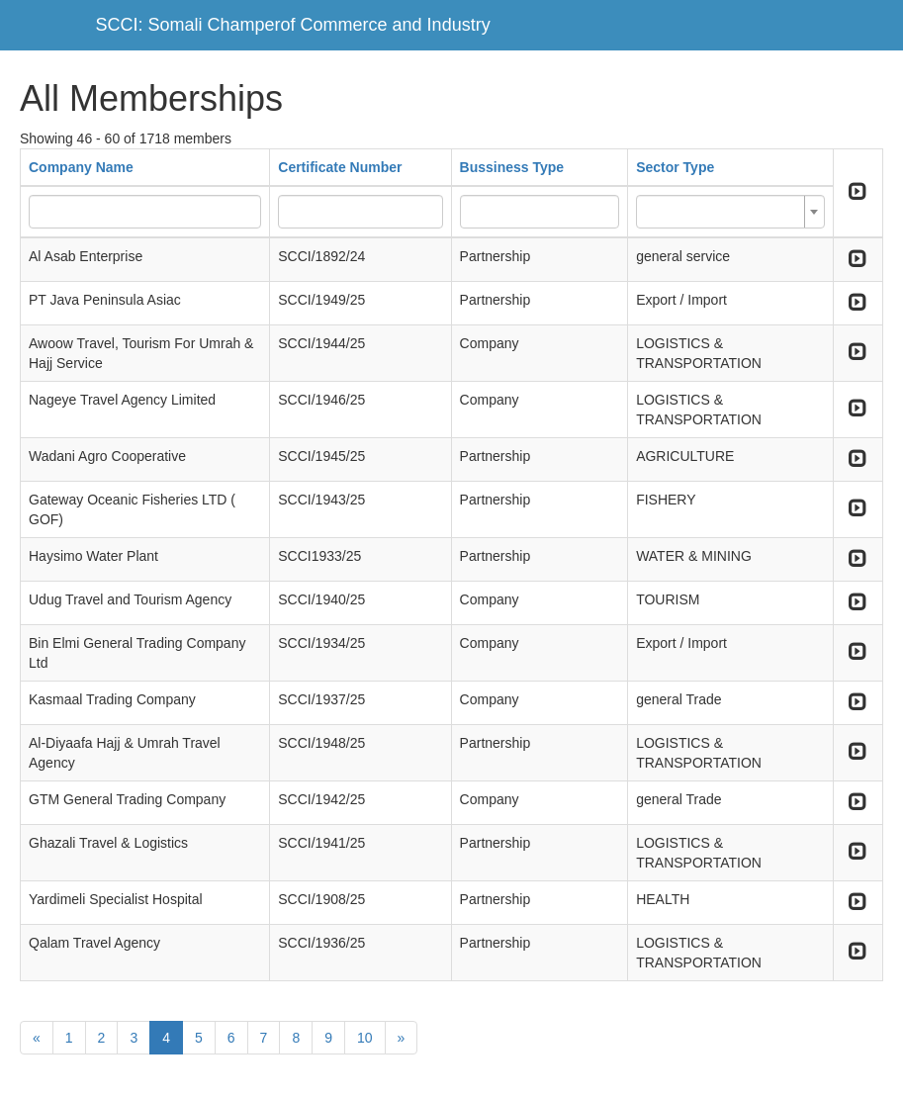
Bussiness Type (512, 167)
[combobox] (730, 212)
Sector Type (675, 167)
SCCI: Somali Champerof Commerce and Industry (293, 25)
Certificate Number (340, 167)
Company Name (81, 167)
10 (365, 1038)
